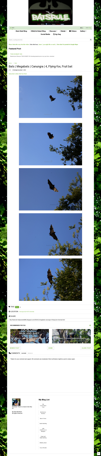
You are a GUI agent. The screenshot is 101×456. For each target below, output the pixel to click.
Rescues (53, 31)
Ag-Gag (57, 34)
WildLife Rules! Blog (38, 31)
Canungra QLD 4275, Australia (26, 311)
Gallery (83, 31)
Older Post (86, 348)
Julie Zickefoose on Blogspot (43, 430)
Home (10, 63)
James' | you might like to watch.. (47, 44)
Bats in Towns (43, 418)
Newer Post (14, 348)
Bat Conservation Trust (43, 406)
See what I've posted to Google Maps (67, 44)
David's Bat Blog (43, 423)
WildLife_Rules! (43, 442)
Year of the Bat (43, 447)
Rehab (63, 31)
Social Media (45, 34)
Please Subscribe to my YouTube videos (19, 44)
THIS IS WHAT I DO (16, 54)
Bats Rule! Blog (21, 31)
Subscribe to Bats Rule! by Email (18, 74)
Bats (16, 63)
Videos (73, 31)
